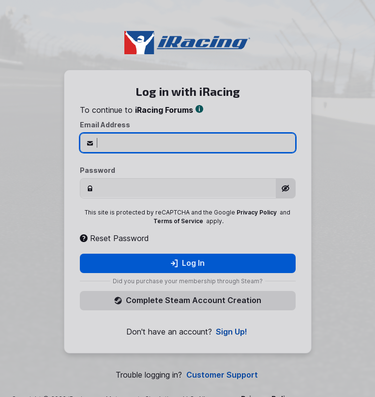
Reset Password (114, 238)
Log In (187, 263)
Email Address (105, 125)
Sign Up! (231, 331)
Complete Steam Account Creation (187, 300)
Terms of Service (178, 221)
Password (97, 170)
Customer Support (222, 375)
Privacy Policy (257, 212)
